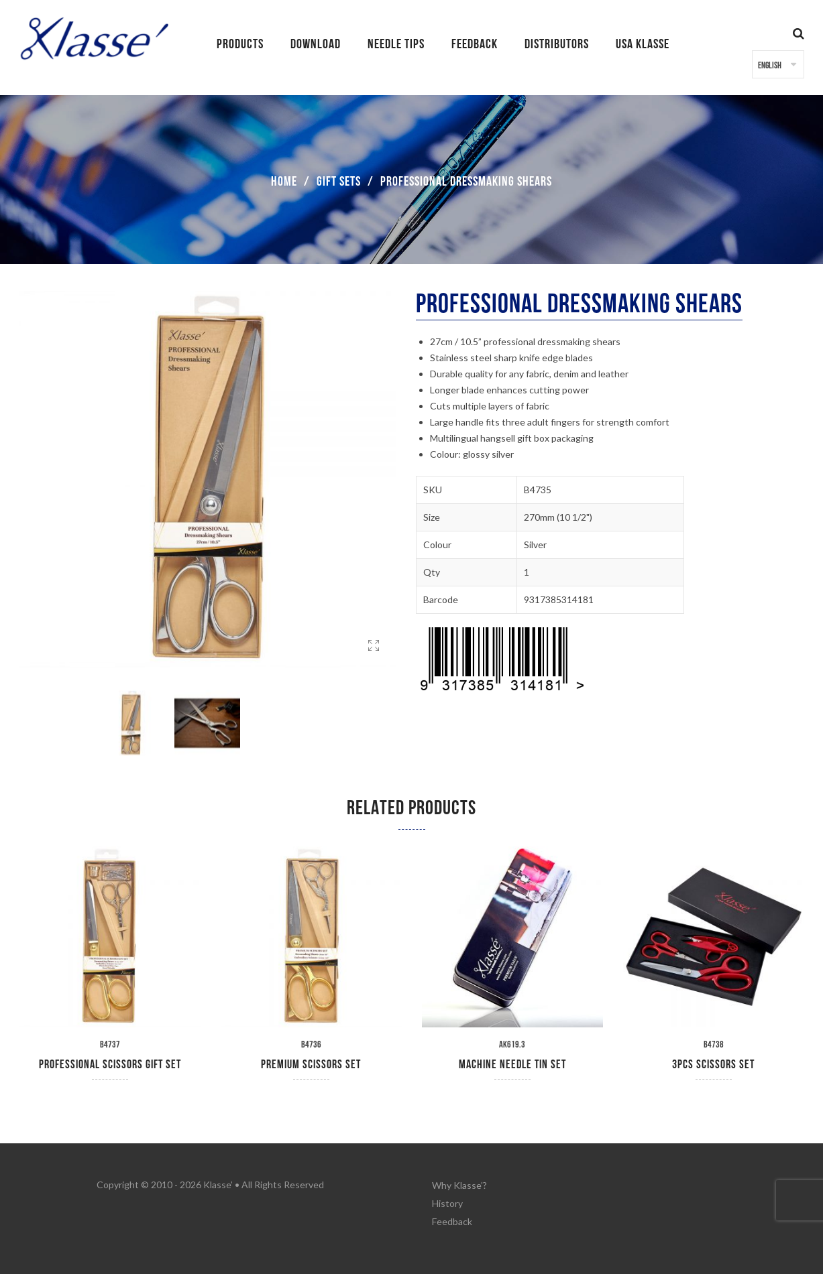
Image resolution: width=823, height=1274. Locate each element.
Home (284, 182)
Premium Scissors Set (311, 1065)
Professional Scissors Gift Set (110, 1065)
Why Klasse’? (459, 1184)
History (447, 1201)
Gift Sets (339, 182)
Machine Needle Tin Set (512, 1065)
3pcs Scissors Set (713, 1065)
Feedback (452, 1218)
